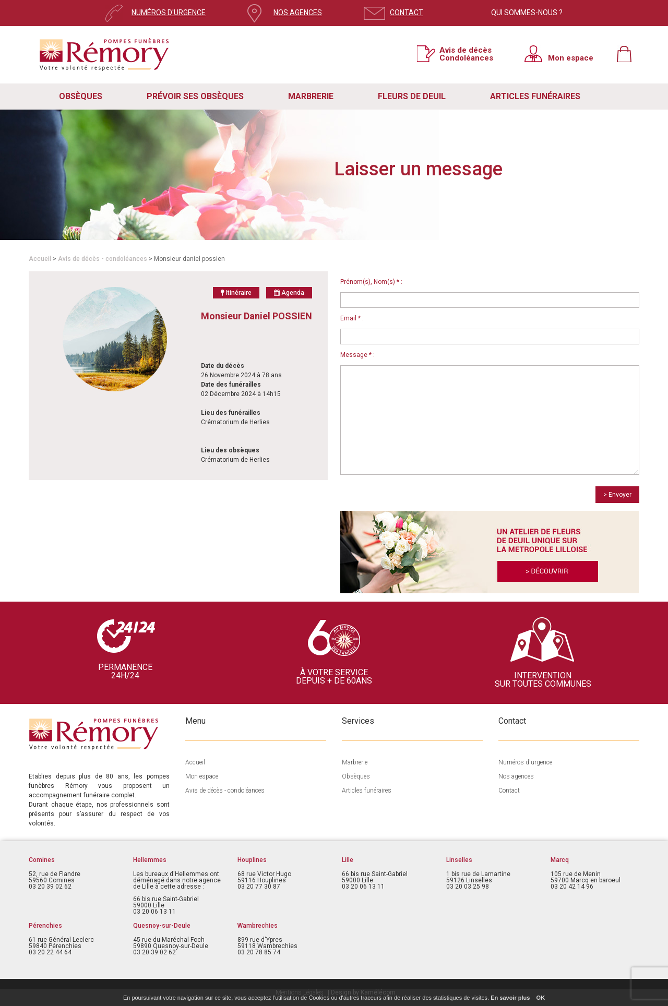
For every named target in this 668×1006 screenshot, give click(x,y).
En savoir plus (510, 998)
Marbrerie (354, 762)
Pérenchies (45, 925)
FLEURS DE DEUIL (412, 96)
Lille (347, 860)
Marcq (560, 860)
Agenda (289, 292)
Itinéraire (236, 292)
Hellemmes (149, 860)
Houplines (252, 860)
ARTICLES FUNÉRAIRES (535, 96)
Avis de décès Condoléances (466, 53)
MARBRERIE (310, 96)
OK (540, 998)
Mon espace (570, 57)
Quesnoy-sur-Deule (161, 925)
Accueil (40, 258)
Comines (42, 860)
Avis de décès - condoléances (102, 258)
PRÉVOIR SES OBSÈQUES (195, 96)
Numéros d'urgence (525, 762)
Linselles (459, 860)
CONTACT (406, 12)
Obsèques (356, 776)
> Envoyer (617, 494)
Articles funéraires (366, 790)
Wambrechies (257, 925)
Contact (509, 790)
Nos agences (516, 776)
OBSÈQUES (80, 96)
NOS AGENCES (297, 12)
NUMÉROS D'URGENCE (169, 12)
